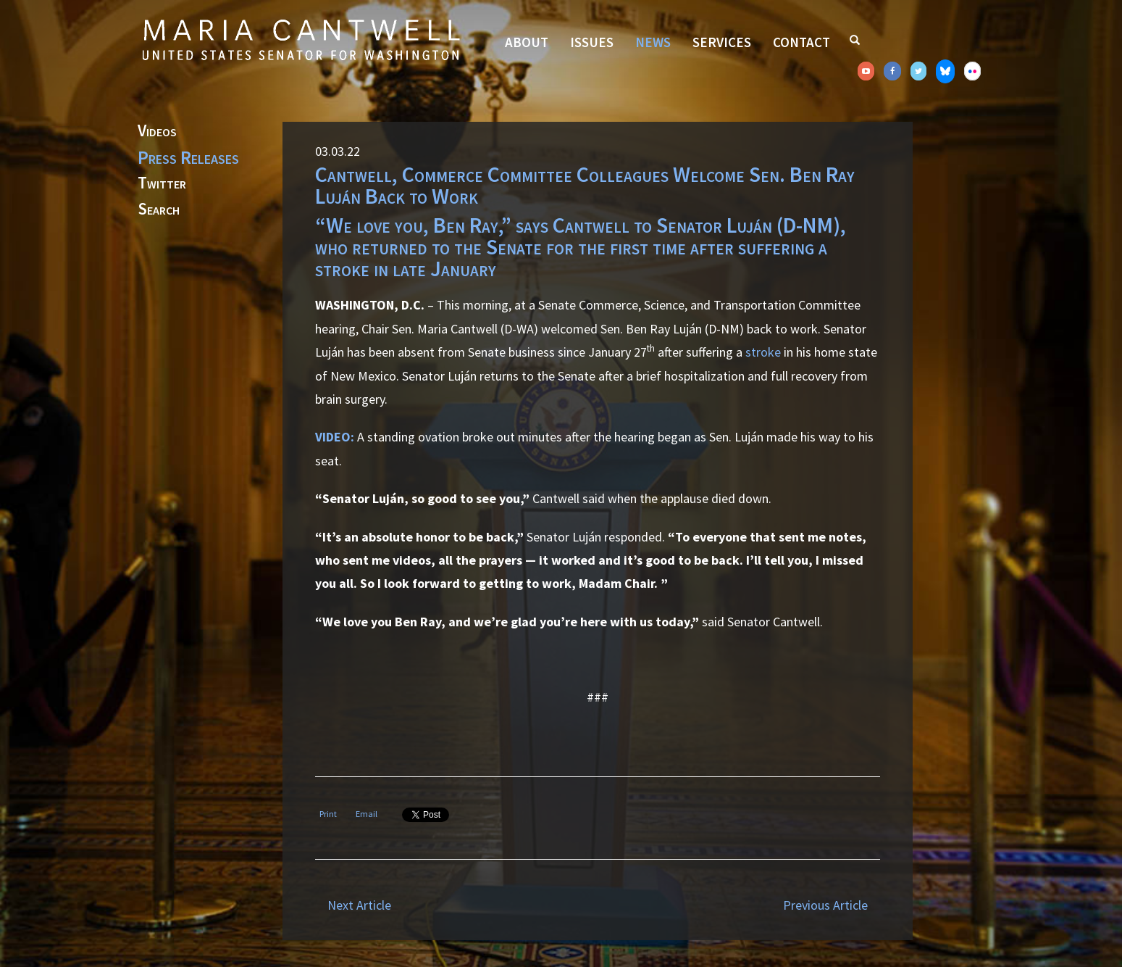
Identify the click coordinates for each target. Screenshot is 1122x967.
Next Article (359, 905)
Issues (592, 42)
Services (721, 42)
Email (366, 813)
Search (159, 209)
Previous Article (825, 905)
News (653, 42)
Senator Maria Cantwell (301, 39)
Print (328, 813)
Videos (157, 131)
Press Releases (188, 157)
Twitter (162, 183)
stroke (763, 352)
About (526, 42)
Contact (801, 42)
